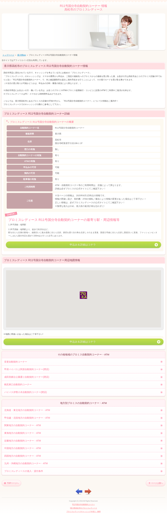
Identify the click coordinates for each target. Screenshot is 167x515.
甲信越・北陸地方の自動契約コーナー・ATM (27, 417)
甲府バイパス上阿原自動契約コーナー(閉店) (26, 369)
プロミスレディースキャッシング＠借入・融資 (83, 511)
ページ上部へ (157, 483)
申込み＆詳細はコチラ (83, 244)
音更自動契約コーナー (15, 361)
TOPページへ (13, 483)
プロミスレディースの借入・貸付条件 (23, 471)
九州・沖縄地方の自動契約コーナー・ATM (26, 463)
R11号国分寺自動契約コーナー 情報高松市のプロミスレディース (83, 7)
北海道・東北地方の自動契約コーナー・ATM (27, 410)
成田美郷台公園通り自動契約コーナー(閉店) (26, 377)
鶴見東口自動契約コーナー (18, 384)
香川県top (21, 55)
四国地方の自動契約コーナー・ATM (22, 456)
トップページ (8, 55)
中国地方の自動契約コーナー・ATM (22, 448)
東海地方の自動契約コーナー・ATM (22, 433)
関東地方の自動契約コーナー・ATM (22, 425)
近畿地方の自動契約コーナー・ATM (22, 440)
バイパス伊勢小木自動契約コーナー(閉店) (25, 392)
